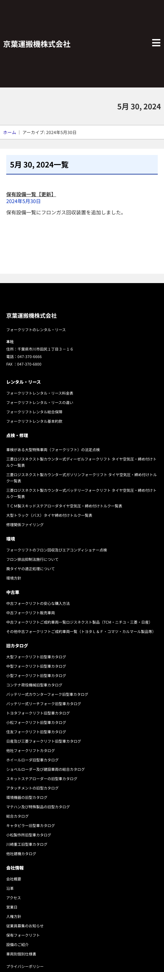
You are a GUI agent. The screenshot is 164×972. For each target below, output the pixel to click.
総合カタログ (17, 816)
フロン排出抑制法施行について (32, 559)
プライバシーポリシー (25, 966)
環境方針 (13, 578)
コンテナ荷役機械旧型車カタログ (34, 684)
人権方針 (13, 916)
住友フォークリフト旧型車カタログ (36, 731)
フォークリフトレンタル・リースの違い (39, 402)
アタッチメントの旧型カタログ (32, 787)
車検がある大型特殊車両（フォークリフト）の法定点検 (53, 449)
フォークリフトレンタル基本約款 (34, 421)
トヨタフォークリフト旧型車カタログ (38, 712)
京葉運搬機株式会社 (36, 43)
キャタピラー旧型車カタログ (30, 825)
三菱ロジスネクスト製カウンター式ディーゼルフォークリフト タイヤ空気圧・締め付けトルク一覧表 (81, 462)
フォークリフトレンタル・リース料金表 (39, 393)
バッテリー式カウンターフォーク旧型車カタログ (47, 694)
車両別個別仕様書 (21, 953)
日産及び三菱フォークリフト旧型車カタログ (43, 741)
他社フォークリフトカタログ (30, 750)
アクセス (13, 897)
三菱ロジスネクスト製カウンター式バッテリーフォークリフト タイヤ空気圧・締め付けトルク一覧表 (81, 493)
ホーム (9, 132)
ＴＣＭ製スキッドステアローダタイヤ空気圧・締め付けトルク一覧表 (64, 505)
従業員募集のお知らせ (25, 925)
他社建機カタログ (21, 853)
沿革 (10, 888)
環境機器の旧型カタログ (26, 797)
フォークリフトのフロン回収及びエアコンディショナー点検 (56, 549)
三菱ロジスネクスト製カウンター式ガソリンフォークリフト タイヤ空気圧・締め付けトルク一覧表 (81, 477)
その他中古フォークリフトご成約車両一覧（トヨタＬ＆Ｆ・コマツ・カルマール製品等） (81, 631)
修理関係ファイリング (25, 524)
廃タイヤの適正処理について (30, 568)
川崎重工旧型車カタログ (26, 844)
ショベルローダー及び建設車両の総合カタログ (45, 769)
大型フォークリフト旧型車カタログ (36, 656)
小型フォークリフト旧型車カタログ (36, 675)
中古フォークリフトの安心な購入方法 (38, 603)
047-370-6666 (29, 356)
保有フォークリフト (23, 935)
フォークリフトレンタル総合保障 (34, 411)
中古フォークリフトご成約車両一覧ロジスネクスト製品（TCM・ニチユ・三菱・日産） (79, 622)
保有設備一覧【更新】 (31, 194)
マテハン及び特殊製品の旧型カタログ (38, 806)
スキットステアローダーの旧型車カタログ (41, 778)
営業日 (11, 907)
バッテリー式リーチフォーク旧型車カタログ (43, 703)
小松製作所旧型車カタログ (28, 834)
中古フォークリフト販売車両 (30, 612)
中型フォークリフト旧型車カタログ (36, 666)
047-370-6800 (29, 363)
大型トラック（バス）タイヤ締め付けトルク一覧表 (49, 515)
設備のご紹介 (17, 944)
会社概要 (13, 878)
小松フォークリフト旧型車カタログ (36, 722)
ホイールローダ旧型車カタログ (32, 759)
